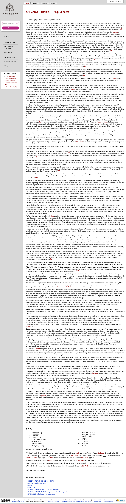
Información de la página (11, 87)
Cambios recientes (10, 57)
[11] (92, 193)
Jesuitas (115, 32)
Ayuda (6, 66)
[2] (111, 50)
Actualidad (8, 53)
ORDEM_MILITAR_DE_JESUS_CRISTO (41, 481)
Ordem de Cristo (102, 122)
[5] (84, 75)
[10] (36, 177)
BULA (30, 485)
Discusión (35, 3)
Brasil (73, 89)
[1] (121, 29)
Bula (52, 216)
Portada (7, 37)
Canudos (95, 373)
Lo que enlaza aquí (10, 76)
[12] (51, 259)
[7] (69, 153)
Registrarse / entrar (115, 1)
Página (27, 3)
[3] (94, 59)
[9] (59, 170)
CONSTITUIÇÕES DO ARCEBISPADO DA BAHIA (43, 490)
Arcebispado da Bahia (64, 287)
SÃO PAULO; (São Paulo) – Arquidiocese (41, 494)
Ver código (44, 3)
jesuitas (28, 326)
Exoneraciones (108, 501)
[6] (36, 143)
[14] (41, 279)
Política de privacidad (53, 501)
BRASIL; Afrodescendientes (37, 483)
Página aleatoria (10, 62)
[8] (36, 157)
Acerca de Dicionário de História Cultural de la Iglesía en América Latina (81, 501)
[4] (85, 66)
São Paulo (79, 142)
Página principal (10, 42)
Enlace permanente (10, 85)
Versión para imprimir (11, 82)
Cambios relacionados (10, 78)
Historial (53, 3)
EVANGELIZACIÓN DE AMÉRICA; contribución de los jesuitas (48, 492)
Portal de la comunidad (8, 47)
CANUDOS (31, 488)
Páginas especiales (10, 80)
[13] (77, 271)
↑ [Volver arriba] (30, 433)
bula (114, 78)
